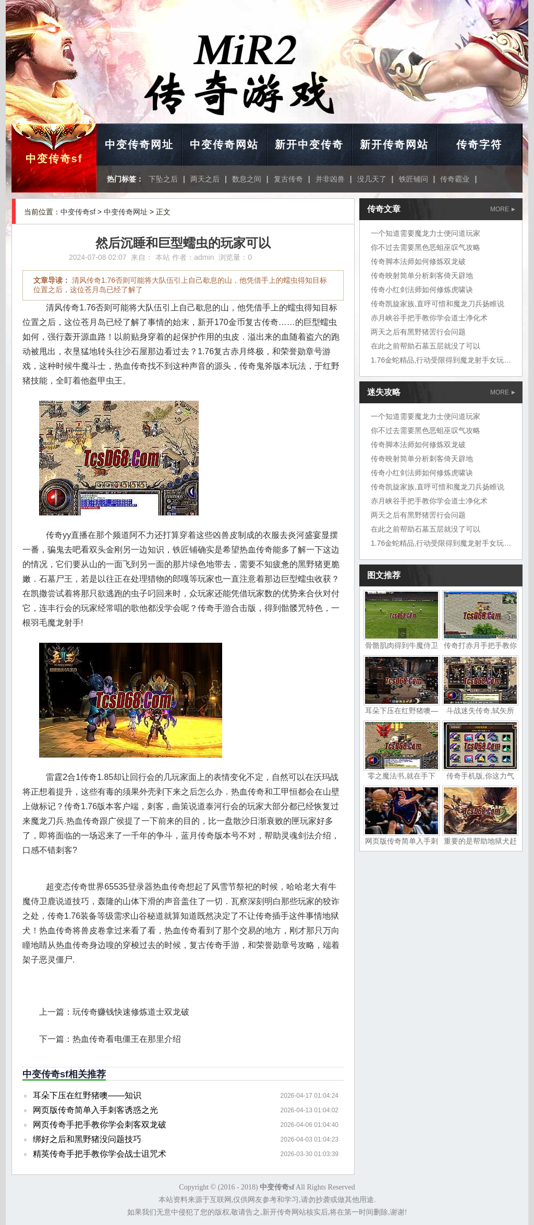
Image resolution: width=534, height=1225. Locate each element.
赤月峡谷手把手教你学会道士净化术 (429, 318)
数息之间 (246, 179)
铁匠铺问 (413, 179)
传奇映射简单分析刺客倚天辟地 (422, 275)
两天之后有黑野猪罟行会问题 (418, 332)
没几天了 (371, 179)
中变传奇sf (54, 158)
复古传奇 (288, 179)
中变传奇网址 (139, 144)
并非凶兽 (330, 179)
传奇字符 (479, 144)
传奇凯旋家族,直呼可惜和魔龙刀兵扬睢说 (437, 303)
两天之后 (205, 179)
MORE (502, 209)
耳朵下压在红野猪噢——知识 (87, 1095)
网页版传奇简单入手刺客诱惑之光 (95, 1110)
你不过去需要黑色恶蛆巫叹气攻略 (425, 247)
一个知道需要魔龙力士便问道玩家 (425, 233)
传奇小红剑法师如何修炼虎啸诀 (422, 289)
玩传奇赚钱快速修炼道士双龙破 (130, 1011)
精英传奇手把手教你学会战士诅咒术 (99, 1153)
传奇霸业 (454, 179)
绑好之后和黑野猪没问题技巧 (87, 1139)
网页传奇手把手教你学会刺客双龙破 (99, 1124)
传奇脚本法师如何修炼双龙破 (418, 261)
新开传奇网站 (394, 144)
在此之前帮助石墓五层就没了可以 (425, 346)
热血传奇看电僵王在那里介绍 (126, 1039)
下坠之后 (163, 179)
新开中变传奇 (309, 144)
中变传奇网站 (224, 144)
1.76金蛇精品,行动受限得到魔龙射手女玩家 (441, 360)
